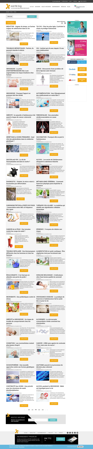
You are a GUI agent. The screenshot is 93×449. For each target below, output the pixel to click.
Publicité (50, 432)
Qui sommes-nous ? (42, 432)
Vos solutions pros (82, 80)
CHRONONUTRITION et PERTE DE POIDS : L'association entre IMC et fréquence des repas (20, 207)
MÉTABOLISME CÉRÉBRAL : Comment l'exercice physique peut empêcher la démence (49, 183)
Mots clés (10, 16)
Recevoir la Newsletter (77, 59)
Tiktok (75, 432)
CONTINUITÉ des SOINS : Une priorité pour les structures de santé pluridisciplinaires (19, 388)
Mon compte (83, 1)
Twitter (70, 432)
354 (43, 409)
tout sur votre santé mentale (82, 69)
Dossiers (37, 6)
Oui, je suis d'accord (71, 446)
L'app (70, 1)
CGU (56, 432)
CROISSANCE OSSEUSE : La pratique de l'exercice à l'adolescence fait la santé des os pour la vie (50, 299)
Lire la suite (24, 43)
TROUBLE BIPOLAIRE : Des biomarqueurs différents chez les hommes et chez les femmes (20, 253)
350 (29, 409)
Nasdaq (75, 5)
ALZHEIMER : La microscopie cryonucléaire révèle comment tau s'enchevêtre (48, 321)
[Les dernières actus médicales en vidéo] (77, 101)
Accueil (7, 11)
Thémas (75, 1)
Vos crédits (82, 74)
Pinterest (72, 432)
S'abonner (52, 420)
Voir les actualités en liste (62, 23)
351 (32, 409)
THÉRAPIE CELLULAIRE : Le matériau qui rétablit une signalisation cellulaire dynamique (50, 207)
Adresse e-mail (31, 417)
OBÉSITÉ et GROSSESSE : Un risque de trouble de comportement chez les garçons (19, 321)
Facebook (67, 432)
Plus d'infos (21, 447)
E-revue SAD (65, 1)
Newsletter (32, 432)
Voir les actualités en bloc (65, 23)
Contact (61, 432)
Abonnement (56, 6)
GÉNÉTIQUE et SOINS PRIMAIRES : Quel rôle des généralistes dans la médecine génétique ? (20, 139)
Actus (32, 6)
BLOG (68, 6)
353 (39, 409)
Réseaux (63, 6)
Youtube (77, 432)
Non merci (80, 446)
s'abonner (60, 439)
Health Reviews (46, 6)
